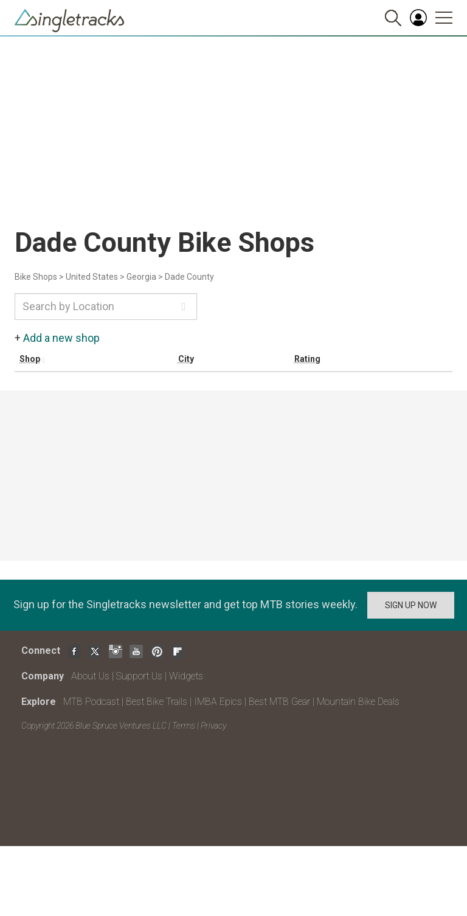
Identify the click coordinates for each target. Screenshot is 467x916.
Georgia (141, 277)
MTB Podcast (91, 701)
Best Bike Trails (156, 701)
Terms (183, 725)
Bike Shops (36, 277)
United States (92, 277)
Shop (29, 359)
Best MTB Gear (279, 701)
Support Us (139, 676)
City (186, 359)
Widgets (186, 676)
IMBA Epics (218, 701)
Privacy (213, 725)
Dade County (189, 277)
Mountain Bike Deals (358, 701)
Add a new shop (61, 337)
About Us (90, 676)
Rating (307, 359)
